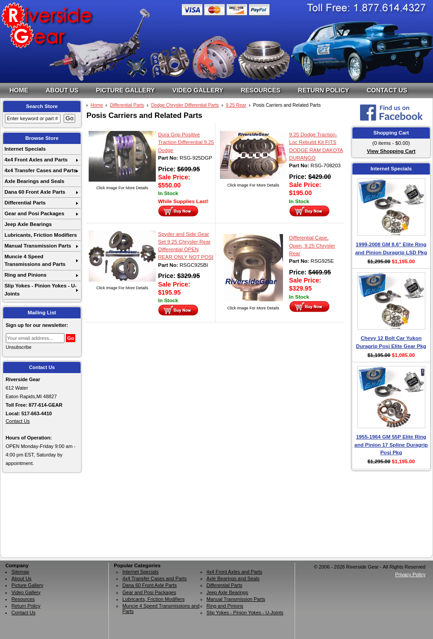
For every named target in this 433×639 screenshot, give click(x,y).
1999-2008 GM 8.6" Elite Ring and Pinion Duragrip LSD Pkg (391, 248)
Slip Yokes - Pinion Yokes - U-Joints (40, 289)
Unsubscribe (19, 347)
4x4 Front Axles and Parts (36, 159)
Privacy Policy (410, 574)
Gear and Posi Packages (34, 213)
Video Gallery (197, 90)
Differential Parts (25, 202)
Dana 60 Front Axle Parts (34, 192)
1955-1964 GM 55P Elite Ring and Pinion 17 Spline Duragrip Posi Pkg (391, 444)
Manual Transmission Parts (37, 245)
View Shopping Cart (391, 151)
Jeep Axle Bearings (28, 224)
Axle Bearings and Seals (34, 181)
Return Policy (323, 90)
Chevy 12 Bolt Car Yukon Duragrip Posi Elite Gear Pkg (391, 341)
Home (18, 90)
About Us (62, 90)
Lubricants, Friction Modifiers (40, 235)
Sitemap (20, 571)
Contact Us (387, 90)
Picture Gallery (125, 90)
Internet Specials (25, 149)
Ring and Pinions (25, 275)
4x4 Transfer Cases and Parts (40, 170)
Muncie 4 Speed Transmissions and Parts (34, 260)
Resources (261, 90)
